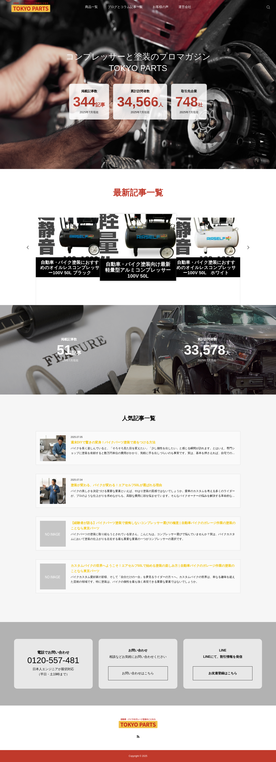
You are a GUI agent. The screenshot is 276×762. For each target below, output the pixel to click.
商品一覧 (91, 7)
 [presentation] (28, 247)
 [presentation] (248, 247)
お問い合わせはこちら (138, 673)
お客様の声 (161, 7)
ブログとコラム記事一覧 (125, 7)
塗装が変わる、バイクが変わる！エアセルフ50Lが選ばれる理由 (116, 485)
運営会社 (184, 7)
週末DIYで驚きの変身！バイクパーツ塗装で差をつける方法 (113, 442)
